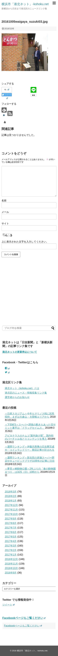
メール (5, 212)
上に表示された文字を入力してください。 (25, 241)
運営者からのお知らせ (17, 397)
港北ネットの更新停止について (19, 352)
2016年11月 (11, 563)
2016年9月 (11, 572)
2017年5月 (11, 536)
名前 (4, 200)
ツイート (8, 604)
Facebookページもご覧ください (23, 618)
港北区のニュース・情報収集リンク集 (26, 392)
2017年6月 (11, 532)
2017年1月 (11, 554)
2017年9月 (11, 518)
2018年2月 (11, 496)
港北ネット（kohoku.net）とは (22, 388)
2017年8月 (11, 523)
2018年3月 (11, 491)
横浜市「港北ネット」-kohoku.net (25, 4)
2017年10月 (11, 514)
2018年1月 (11, 500)
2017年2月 (11, 550)
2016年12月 (11, 559)
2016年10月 (11, 568)
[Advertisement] (29, 297)
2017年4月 (11, 541)
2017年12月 (11, 505)
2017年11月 (11, 509)
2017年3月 (11, 545)
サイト (5, 223)
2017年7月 (11, 527)
